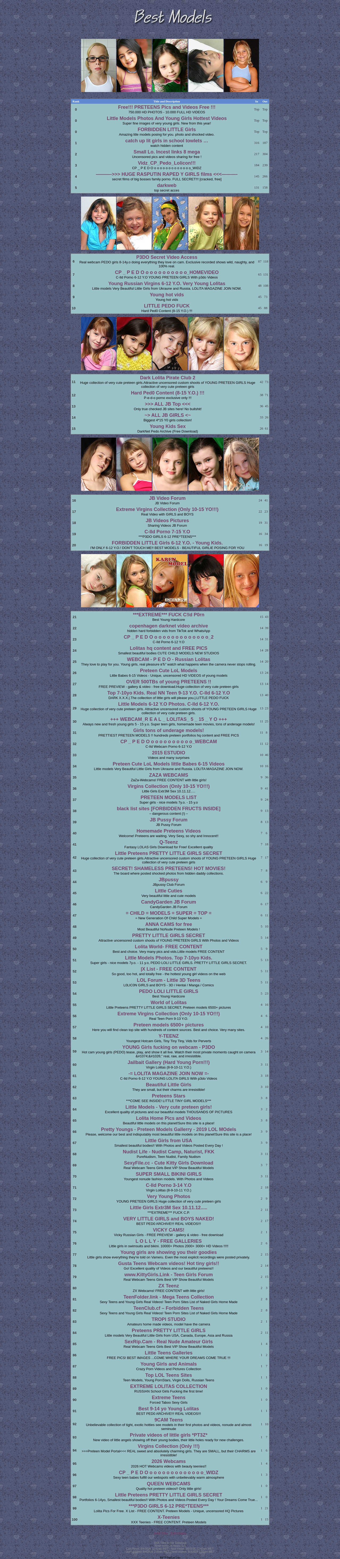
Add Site (161, 1533)
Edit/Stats (178, 1533)
